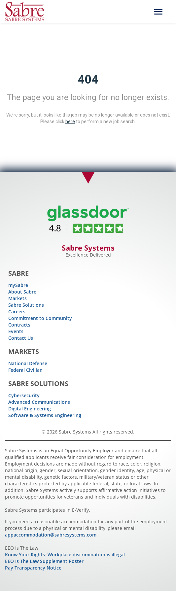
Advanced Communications (39, 402)
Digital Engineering (29, 408)
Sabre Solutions (26, 305)
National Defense (27, 363)
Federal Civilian (25, 370)
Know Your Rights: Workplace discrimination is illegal (65, 554)
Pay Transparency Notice (33, 568)
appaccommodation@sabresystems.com (50, 535)
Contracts (19, 325)
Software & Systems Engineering (44, 415)
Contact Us (20, 338)
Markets (17, 298)
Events (15, 331)
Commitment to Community (40, 318)
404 (88, 80)
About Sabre (22, 292)
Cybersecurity (24, 395)
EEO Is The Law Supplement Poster (44, 561)
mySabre (18, 285)
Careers (16, 311)
